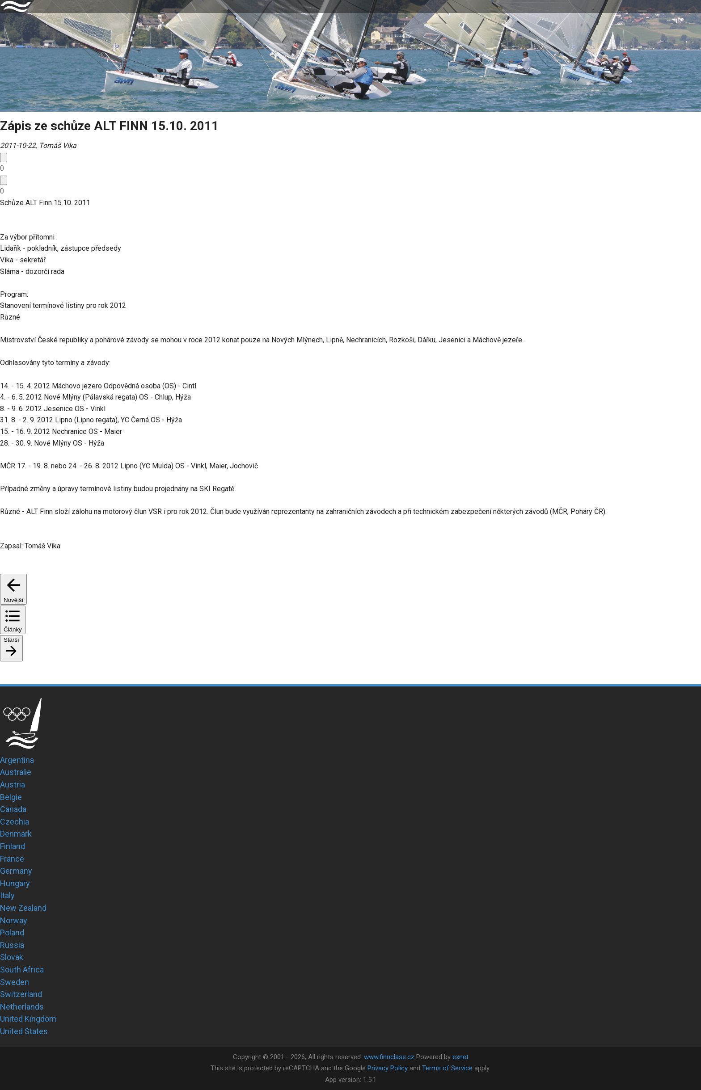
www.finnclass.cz (389, 1057)
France (12, 858)
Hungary (15, 883)
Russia (12, 945)
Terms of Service (447, 1068)
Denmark (16, 833)
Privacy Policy (387, 1068)
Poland (12, 932)
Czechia (14, 821)
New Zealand (23, 908)
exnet (460, 1057)
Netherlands (22, 1006)
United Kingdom (28, 1018)
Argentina (17, 760)
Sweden (14, 982)
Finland (12, 846)
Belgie (11, 797)
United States (24, 1031)
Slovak (11, 957)
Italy (7, 895)
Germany (16, 870)
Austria (12, 784)
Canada (13, 809)
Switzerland (21, 994)
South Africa (22, 969)
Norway (13, 920)
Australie (15, 772)
